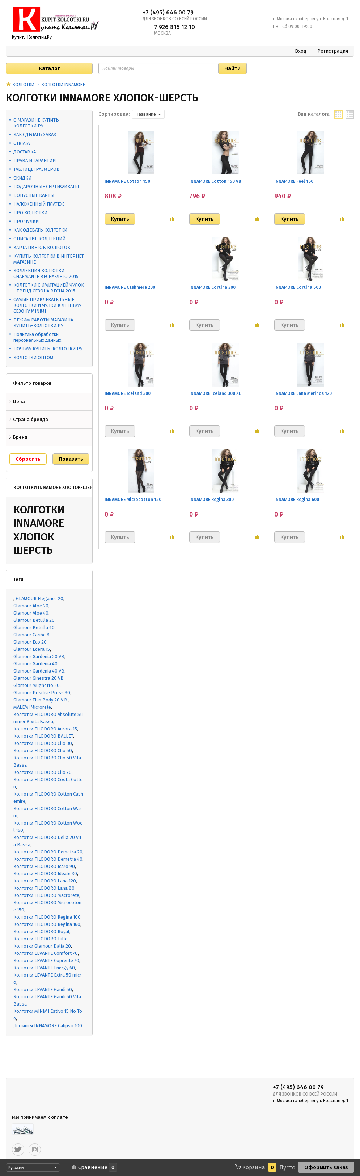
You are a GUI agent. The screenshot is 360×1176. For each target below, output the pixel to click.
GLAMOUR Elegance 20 (39, 598)
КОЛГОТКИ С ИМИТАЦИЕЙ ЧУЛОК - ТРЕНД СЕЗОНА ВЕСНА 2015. (48, 288)
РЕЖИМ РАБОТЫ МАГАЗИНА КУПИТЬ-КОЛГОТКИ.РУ (43, 322)
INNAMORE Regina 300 (211, 499)
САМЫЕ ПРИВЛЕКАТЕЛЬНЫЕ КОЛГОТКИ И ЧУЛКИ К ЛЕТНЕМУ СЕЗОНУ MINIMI (47, 305)
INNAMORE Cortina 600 (297, 287)
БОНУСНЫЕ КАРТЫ (33, 195)
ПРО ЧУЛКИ (26, 221)
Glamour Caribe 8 (31, 634)
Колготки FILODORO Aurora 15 (45, 729)
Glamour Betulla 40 (34, 627)
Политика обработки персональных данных (37, 337)
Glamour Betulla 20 (34, 620)
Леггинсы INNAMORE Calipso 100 (47, 1025)
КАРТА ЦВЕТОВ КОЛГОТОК (41, 247)
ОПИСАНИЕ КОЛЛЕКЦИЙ (39, 238)
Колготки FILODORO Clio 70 (42, 772)
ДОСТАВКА (24, 152)
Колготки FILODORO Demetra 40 (47, 859)
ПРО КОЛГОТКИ (30, 212)
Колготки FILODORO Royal (41, 931)
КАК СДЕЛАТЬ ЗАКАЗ (34, 134)
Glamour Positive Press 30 (41, 692)
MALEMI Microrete (32, 707)
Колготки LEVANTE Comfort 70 (45, 953)
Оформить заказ (326, 1167)
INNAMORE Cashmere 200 (130, 287)
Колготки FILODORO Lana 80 (44, 888)
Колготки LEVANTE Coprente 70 (46, 960)
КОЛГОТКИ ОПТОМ (33, 357)
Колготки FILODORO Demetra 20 (47, 852)
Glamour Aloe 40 (30, 613)
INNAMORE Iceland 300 (128, 393)
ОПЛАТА (21, 143)
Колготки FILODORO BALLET (43, 736)
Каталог (49, 68)
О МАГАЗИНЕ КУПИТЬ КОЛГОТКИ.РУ (36, 122)
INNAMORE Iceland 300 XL (215, 393)
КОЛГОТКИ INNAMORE (63, 84)
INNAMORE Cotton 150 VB (215, 181)
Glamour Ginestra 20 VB (38, 678)
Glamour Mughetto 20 (36, 685)
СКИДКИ (22, 178)
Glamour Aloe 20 (30, 605)
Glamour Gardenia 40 (35, 663)
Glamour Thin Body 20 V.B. (40, 700)
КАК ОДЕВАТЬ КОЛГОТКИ (40, 230)
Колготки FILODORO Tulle (40, 938)
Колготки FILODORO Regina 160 (46, 924)
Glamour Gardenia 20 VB (38, 656)
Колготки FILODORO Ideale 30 (45, 873)
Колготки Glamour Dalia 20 (42, 946)
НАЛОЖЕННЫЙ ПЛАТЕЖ (38, 204)
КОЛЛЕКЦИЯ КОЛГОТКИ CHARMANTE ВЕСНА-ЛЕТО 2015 (46, 273)
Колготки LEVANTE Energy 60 (44, 967)
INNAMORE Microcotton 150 (133, 499)
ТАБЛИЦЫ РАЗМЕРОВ (36, 169)
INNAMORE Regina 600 (296, 499)
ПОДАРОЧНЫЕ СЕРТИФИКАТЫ (46, 186)
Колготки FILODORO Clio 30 (42, 743)
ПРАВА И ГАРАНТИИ (34, 160)
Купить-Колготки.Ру (32, 37)
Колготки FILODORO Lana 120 (44, 881)
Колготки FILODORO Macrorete (46, 895)
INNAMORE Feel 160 (293, 181)
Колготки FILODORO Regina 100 (47, 917)
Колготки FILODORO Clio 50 (42, 750)
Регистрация (332, 51)
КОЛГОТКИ (23, 84)
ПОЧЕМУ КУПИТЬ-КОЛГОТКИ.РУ (47, 348)
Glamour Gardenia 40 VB (38, 671)
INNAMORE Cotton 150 (127, 181)
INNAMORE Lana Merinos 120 (303, 393)
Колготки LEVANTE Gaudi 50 (42, 989)
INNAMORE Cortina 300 (212, 287)
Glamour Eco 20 (30, 642)
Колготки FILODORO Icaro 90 (44, 866)
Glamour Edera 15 (31, 649)
